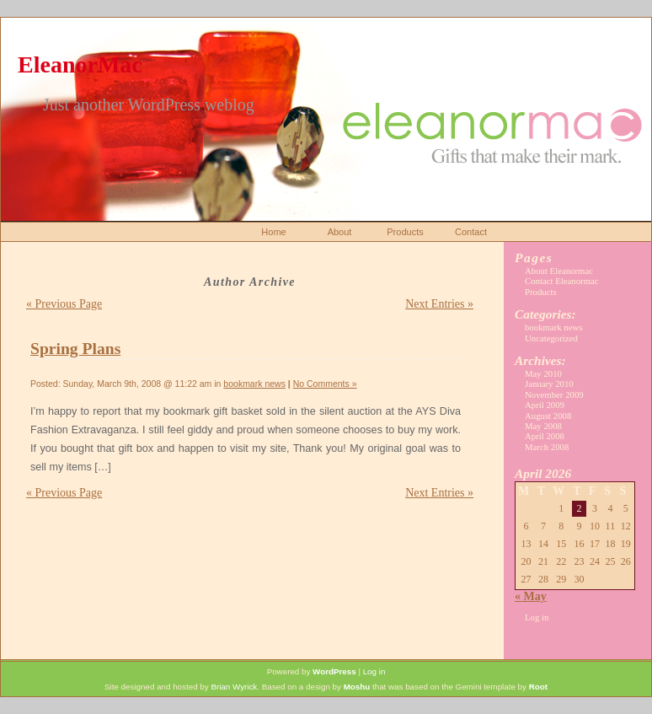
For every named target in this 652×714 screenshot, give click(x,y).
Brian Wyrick (234, 686)
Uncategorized (551, 338)
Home (273, 232)
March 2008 (547, 447)
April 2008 (544, 436)
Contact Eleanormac (562, 281)
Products (405, 232)
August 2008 (548, 416)
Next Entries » (439, 304)
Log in (536, 617)
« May (531, 596)
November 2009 (554, 394)
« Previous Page (64, 304)
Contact (471, 232)
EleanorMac (80, 64)
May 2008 (543, 426)
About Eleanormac (559, 271)
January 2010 (549, 383)
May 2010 (543, 373)
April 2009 (544, 405)
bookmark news (254, 383)
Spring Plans (75, 348)
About (340, 232)
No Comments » (325, 383)
